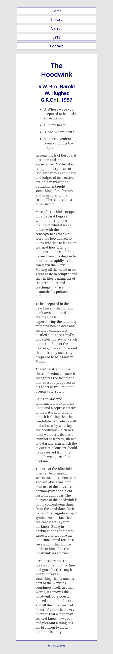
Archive (56, 28)
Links (56, 37)
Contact (56, 46)
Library (56, 19)
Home (57, 10)
